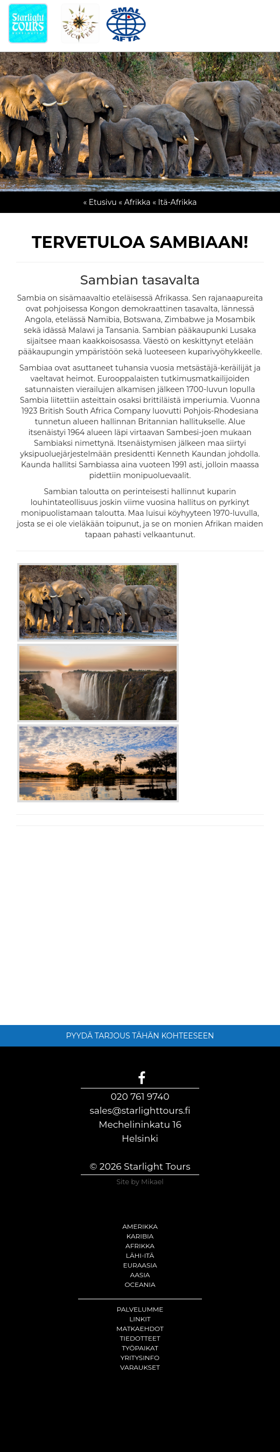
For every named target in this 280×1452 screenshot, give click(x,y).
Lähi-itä (140, 1255)
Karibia (140, 1236)
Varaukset (140, 1367)
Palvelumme (140, 1309)
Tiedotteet (140, 1338)
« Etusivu (99, 202)
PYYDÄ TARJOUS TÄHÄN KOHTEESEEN (140, 1036)
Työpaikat (140, 1348)
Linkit (140, 1319)
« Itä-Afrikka (174, 202)
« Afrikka (134, 202)
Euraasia (140, 1265)
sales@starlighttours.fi (139, 1110)
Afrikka (140, 1246)
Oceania (139, 1284)
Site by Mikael (140, 1182)
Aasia (140, 1275)
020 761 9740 (140, 1096)
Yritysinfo (140, 1358)
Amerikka (140, 1226)
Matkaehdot (140, 1329)
